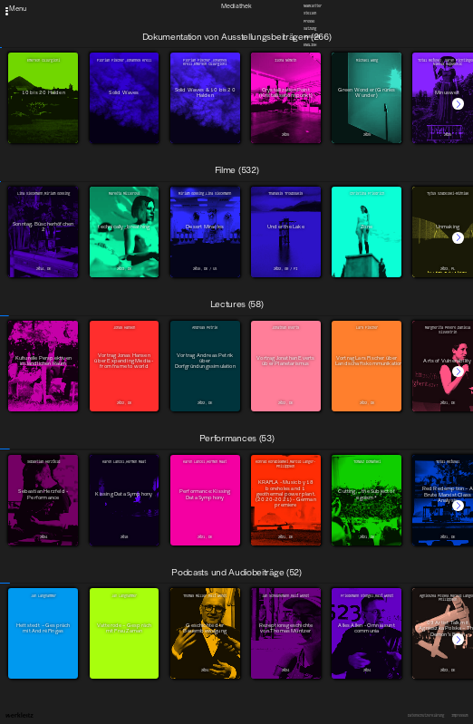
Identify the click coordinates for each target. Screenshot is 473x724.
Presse (309, 21)
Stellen (310, 13)
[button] (458, 104)
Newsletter (313, 6)
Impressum (459, 716)
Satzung (310, 29)
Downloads (312, 36)
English (310, 45)
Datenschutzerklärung (426, 716)
